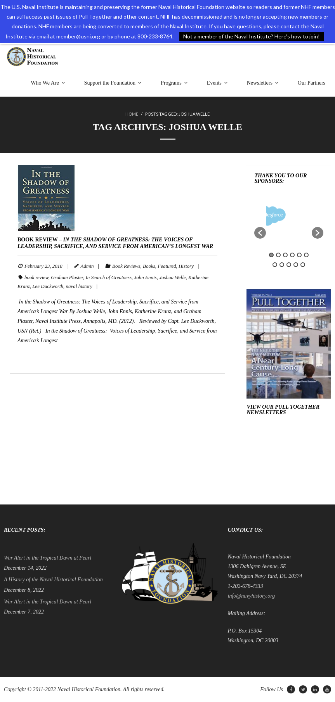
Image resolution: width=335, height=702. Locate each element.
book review (36, 277)
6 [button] (306, 255)
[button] (260, 233)
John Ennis (145, 277)
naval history (79, 286)
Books (149, 266)
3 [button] (285, 255)
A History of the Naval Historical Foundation (53, 579)
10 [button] (295, 264)
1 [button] (271, 255)
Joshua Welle (172, 277)
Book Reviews (126, 266)
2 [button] (278, 255)
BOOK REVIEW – (115, 243)
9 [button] (288, 264)
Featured (167, 266)
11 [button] (302, 264)
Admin (87, 266)
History (186, 266)
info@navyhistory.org (251, 596)
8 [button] (281, 264)
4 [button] (292, 255)
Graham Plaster (67, 277)
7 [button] (275, 264)
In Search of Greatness (108, 277)
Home (131, 113)
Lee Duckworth (47, 286)
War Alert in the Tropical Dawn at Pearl (47, 558)
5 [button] (299, 255)
